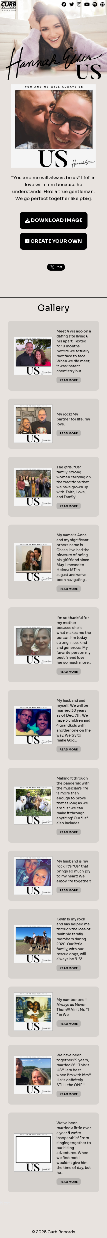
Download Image (53, 220)
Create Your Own (53, 241)
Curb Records (8, 6)
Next (5, 1203)
